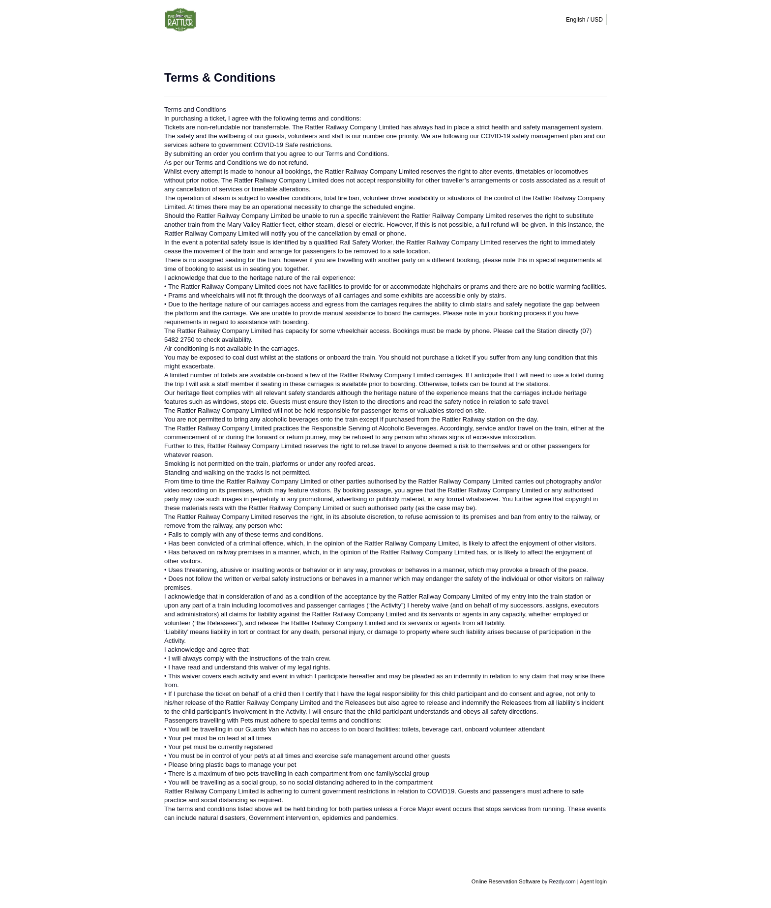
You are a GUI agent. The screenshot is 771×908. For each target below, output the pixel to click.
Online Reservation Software (506, 881)
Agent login (593, 881)
